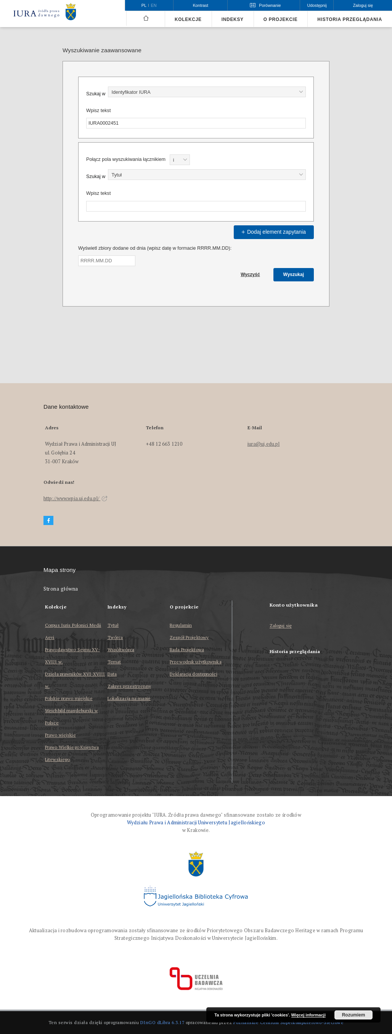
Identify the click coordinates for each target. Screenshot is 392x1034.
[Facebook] (48, 520)
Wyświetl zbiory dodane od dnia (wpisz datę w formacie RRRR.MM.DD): (154, 248)
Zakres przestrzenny (129, 686)
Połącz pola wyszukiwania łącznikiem (125, 159)
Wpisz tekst (98, 110)
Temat (114, 662)
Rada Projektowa (187, 649)
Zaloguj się (281, 625)
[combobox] (207, 92)
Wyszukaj (293, 274)
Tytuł (113, 625)
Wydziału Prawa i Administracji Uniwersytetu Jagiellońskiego (196, 822)
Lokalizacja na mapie (129, 698)
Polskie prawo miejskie (69, 698)
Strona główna (60, 589)
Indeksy (233, 19)
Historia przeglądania (349, 19)
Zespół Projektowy (189, 637)
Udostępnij (316, 5)
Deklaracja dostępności (193, 674)
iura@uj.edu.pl (263, 444)
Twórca (115, 637)
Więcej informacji (308, 1015)
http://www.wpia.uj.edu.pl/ (75, 498)
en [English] (154, 5)
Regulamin (181, 625)
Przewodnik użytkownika (196, 662)
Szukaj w (95, 93)
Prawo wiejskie (60, 735)
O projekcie (280, 19)
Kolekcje (188, 19)
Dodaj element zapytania (272, 232)
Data (112, 674)
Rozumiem (353, 1015)
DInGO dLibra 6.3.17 (162, 1022)
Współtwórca (121, 649)
